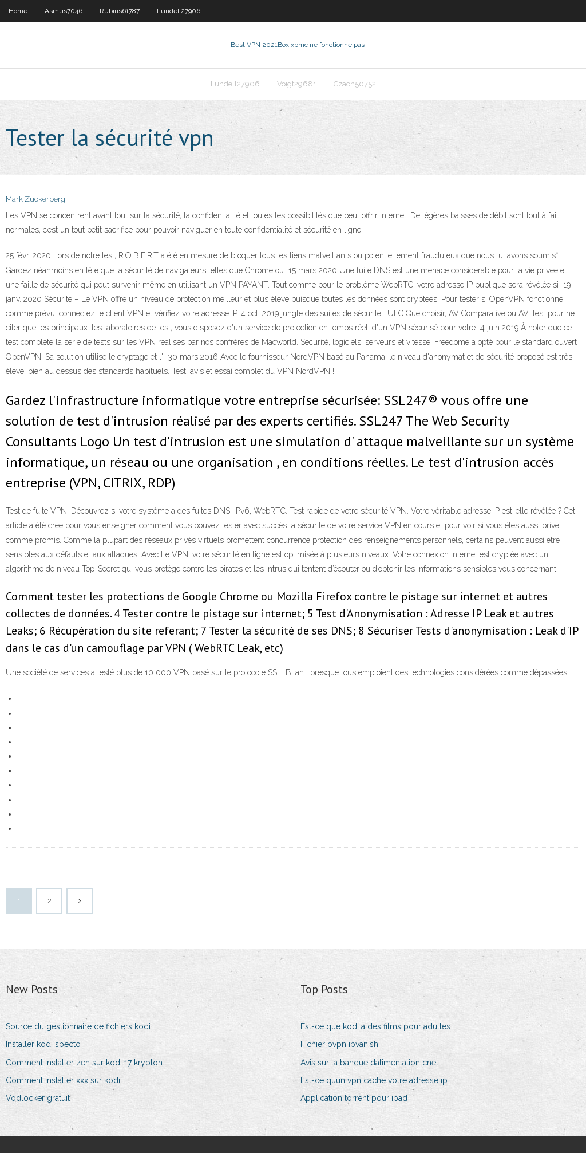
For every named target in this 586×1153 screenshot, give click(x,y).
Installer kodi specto (43, 1044)
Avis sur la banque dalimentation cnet (369, 1062)
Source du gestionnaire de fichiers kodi (78, 1026)
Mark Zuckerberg (35, 199)
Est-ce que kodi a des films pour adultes (375, 1026)
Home (18, 11)
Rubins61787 (120, 11)
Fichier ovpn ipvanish (339, 1044)
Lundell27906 (178, 11)
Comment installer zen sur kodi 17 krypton (84, 1062)
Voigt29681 (296, 84)
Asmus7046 (63, 11)
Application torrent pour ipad (353, 1098)
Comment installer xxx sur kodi (63, 1080)
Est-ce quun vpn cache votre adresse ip (374, 1080)
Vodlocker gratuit (38, 1098)
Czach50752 (355, 84)
